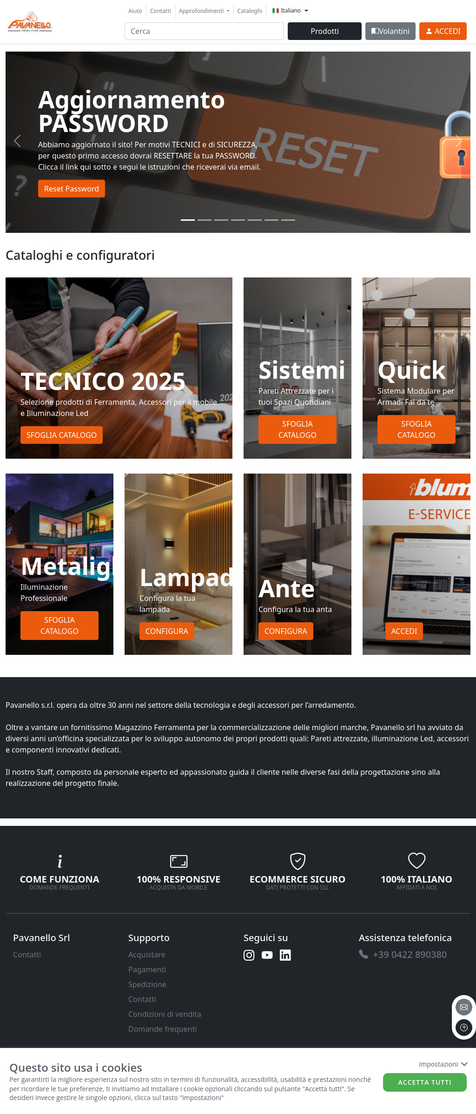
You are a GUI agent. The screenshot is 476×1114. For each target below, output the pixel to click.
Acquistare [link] (146, 954)
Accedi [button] (404, 631)
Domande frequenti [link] (162, 1029)
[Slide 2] (221, 220)
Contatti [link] (160, 11)
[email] (464, 1007)
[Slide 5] (271, 220)
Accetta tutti (425, 1082)
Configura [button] (166, 631)
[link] (30, 20)
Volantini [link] (390, 31)
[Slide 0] (188, 220)
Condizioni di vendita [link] (164, 1014)
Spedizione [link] (147, 984)
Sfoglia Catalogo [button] (61, 435)
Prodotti (325, 31)
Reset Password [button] (71, 188)
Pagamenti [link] (147, 969)
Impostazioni (443, 1064)
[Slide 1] (205, 220)
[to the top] (464, 1027)
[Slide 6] (288, 220)
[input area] (204, 31)
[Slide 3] (238, 220)
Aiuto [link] (135, 11)
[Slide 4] (255, 220)
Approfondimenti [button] (202, 11)
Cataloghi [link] (250, 11)
